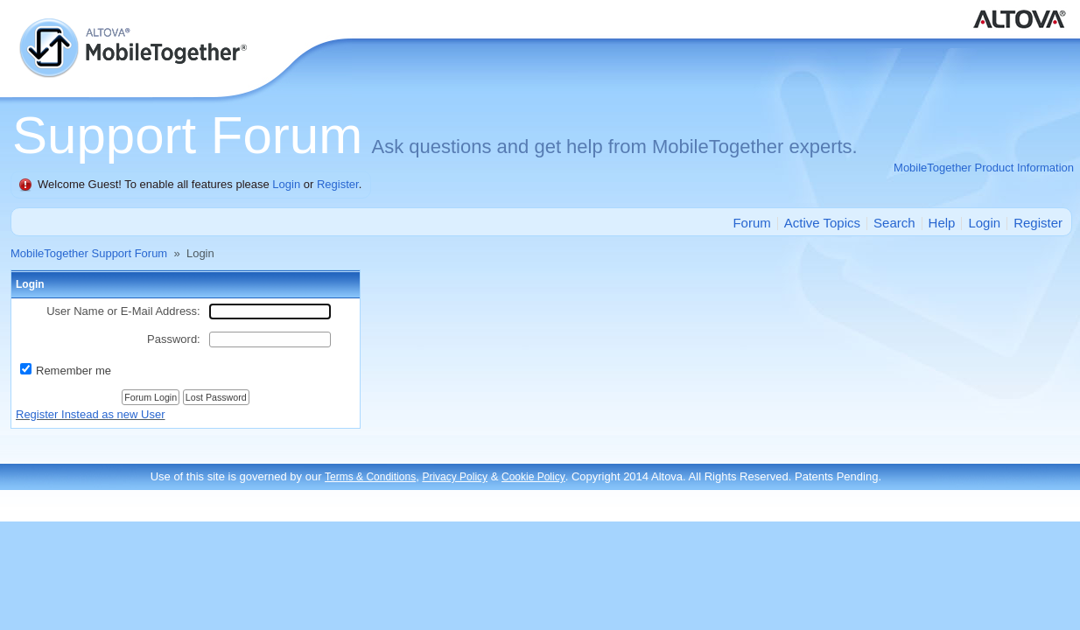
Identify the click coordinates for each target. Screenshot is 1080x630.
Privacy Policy (454, 477)
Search (894, 222)
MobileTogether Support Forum (89, 253)
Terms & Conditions (370, 477)
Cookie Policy (533, 477)
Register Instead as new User (90, 414)
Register (338, 184)
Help (942, 222)
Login (286, 184)
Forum (751, 222)
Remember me (73, 370)
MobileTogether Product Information (984, 167)
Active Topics (822, 222)
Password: (173, 339)
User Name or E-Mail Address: (123, 311)
